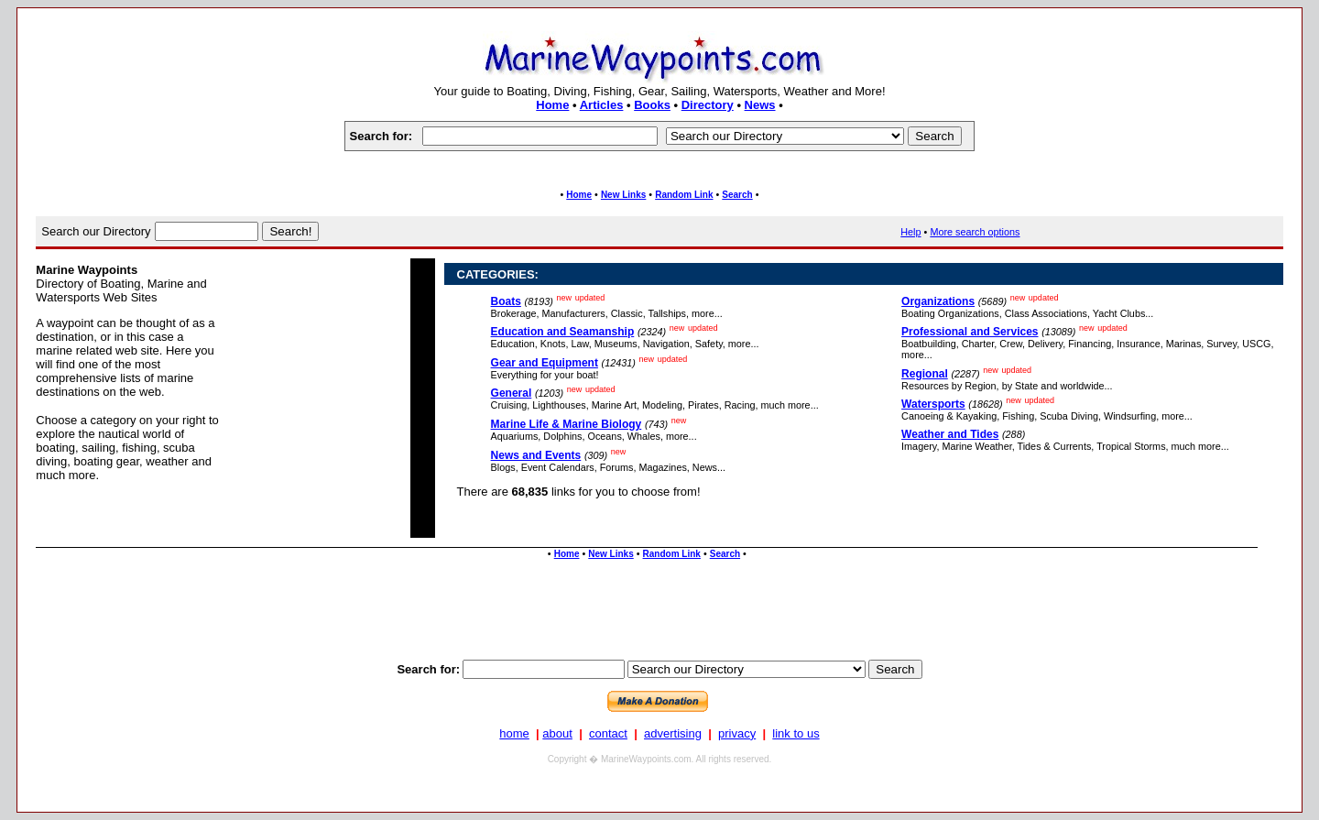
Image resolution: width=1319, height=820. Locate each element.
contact (608, 733)
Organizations (938, 301)
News (760, 105)
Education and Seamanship (563, 331)
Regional (924, 373)
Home (552, 105)
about (557, 733)
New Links (623, 195)
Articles (602, 105)
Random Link (684, 195)
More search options (974, 231)
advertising (673, 733)
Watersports (933, 404)
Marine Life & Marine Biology (566, 424)
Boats (506, 301)
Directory (707, 105)
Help (910, 231)
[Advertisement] (659, 609)
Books (652, 105)
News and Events (536, 455)
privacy (737, 733)
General (511, 393)
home (514, 733)
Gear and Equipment (544, 362)
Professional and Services (969, 331)
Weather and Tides (949, 434)
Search (737, 195)
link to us (795, 733)
